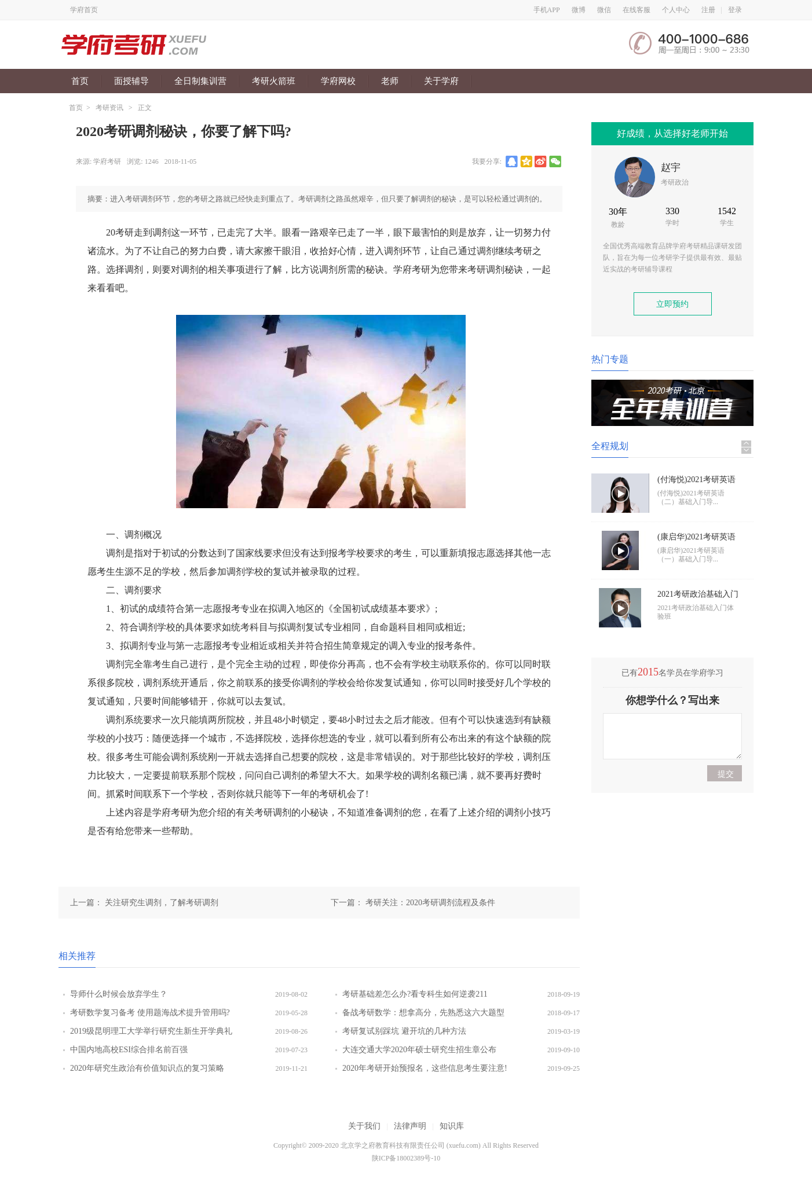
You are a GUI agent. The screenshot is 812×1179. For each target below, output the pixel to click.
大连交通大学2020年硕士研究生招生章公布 (419, 1049)
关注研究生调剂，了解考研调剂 (161, 902)
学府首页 (84, 10)
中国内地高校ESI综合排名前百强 (129, 1049)
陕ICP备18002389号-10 (406, 1158)
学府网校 (338, 81)
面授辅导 (131, 81)
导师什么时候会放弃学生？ (118, 994)
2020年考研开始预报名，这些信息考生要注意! (424, 1068)
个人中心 (676, 10)
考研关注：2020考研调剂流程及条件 (430, 902)
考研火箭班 (273, 81)
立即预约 (672, 304)
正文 (145, 108)
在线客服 (636, 10)
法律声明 (410, 1126)
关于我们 (364, 1126)
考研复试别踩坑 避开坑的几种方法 (404, 1031)
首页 (80, 81)
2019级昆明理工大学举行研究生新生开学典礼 (151, 1031)
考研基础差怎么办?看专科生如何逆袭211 (415, 994)
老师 (389, 81)
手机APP (546, 10)
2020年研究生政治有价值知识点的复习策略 (147, 1068)
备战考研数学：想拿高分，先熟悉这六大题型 (423, 1012)
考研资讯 (109, 108)
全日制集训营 (200, 81)
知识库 (452, 1126)
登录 (735, 10)
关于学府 (441, 81)
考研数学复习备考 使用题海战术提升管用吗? (150, 1012)
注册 (708, 10)
